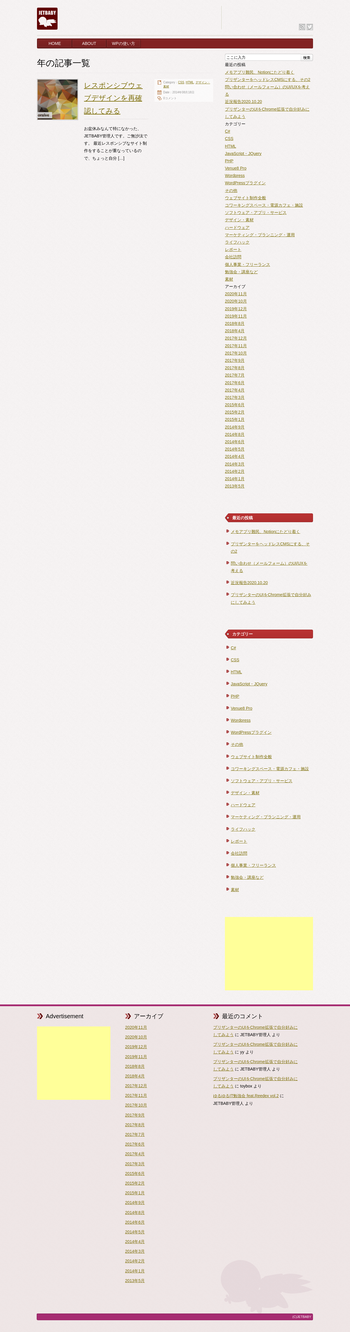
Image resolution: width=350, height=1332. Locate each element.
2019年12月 (236, 308)
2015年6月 (235, 404)
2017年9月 (235, 360)
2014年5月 (235, 449)
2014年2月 (235, 471)
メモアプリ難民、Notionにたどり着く (259, 72)
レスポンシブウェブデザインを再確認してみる (113, 97)
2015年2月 (235, 412)
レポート (233, 249)
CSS (181, 82)
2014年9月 (235, 427)
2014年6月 (235, 441)
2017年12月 (236, 338)
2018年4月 (235, 330)
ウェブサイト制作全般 (245, 197)
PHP (229, 161)
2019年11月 (236, 316)
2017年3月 (235, 397)
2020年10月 (236, 301)
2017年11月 (236, 345)
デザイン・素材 (239, 219)
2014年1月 (235, 478)
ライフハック (237, 242)
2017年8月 (235, 367)
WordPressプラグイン (245, 183)
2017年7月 (235, 375)
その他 (231, 190)
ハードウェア (237, 227)
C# (227, 131)
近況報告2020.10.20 (243, 101)
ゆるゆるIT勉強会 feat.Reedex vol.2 (246, 1095)
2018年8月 (235, 323)
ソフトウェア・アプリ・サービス (256, 212)
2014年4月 (235, 456)
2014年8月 (235, 434)
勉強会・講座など (241, 271)
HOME (55, 43)
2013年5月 (235, 486)
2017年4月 (235, 390)
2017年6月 (235, 382)
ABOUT (89, 43)
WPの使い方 (123, 43)
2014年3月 (235, 464)
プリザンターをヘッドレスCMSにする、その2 (267, 79)
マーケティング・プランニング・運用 (260, 234)
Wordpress (235, 175)
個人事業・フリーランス (247, 264)
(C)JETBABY (301, 1316)
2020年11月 (236, 293)
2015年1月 (235, 419)
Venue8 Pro (235, 168)
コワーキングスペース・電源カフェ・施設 (264, 205)
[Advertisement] (269, 953)
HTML (190, 82)
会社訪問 (233, 256)
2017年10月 (236, 353)
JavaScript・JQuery (243, 153)
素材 (229, 279)
